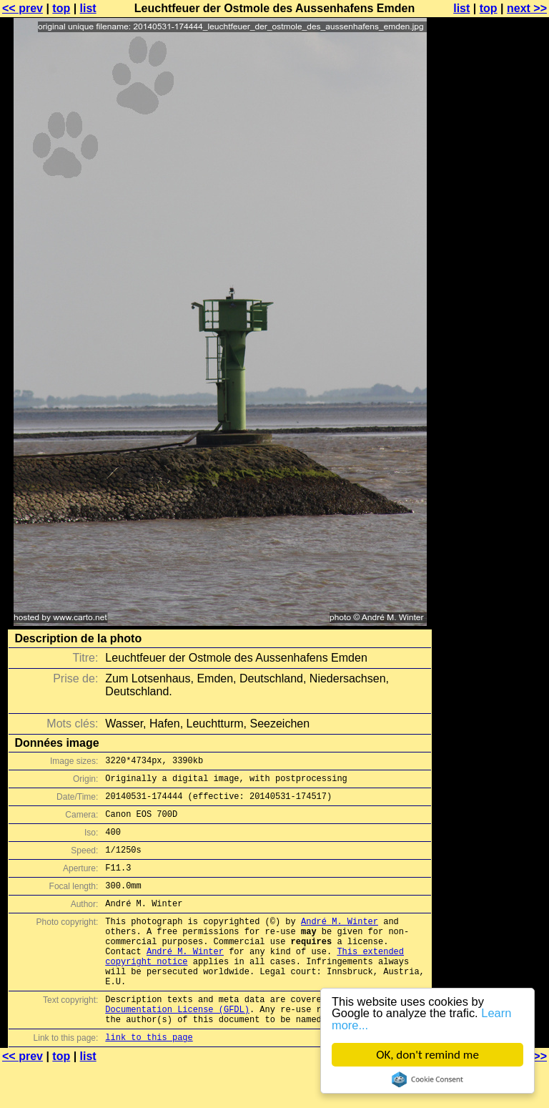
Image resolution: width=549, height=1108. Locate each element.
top (61, 8)
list (88, 8)
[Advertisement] (491, 354)
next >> (527, 8)
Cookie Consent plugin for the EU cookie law (427, 1079)
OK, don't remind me (427, 1054)
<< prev (22, 8)
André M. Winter (339, 942)
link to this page (148, 1080)
